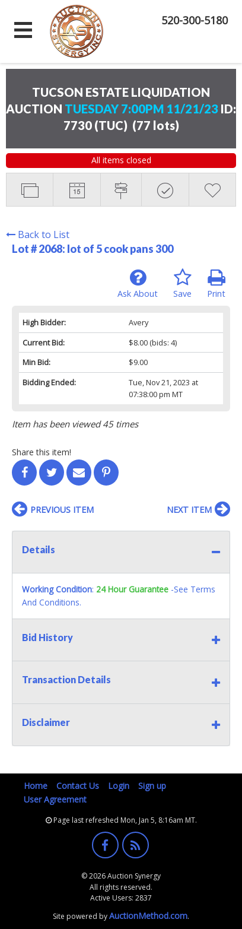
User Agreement (55, 799)
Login (118, 785)
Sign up (152, 785)
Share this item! (41, 452)
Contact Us (77, 785)
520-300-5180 (194, 20)
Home (35, 785)
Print (216, 283)
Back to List (37, 234)
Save (182, 283)
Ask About (137, 283)
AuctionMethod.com (148, 915)
